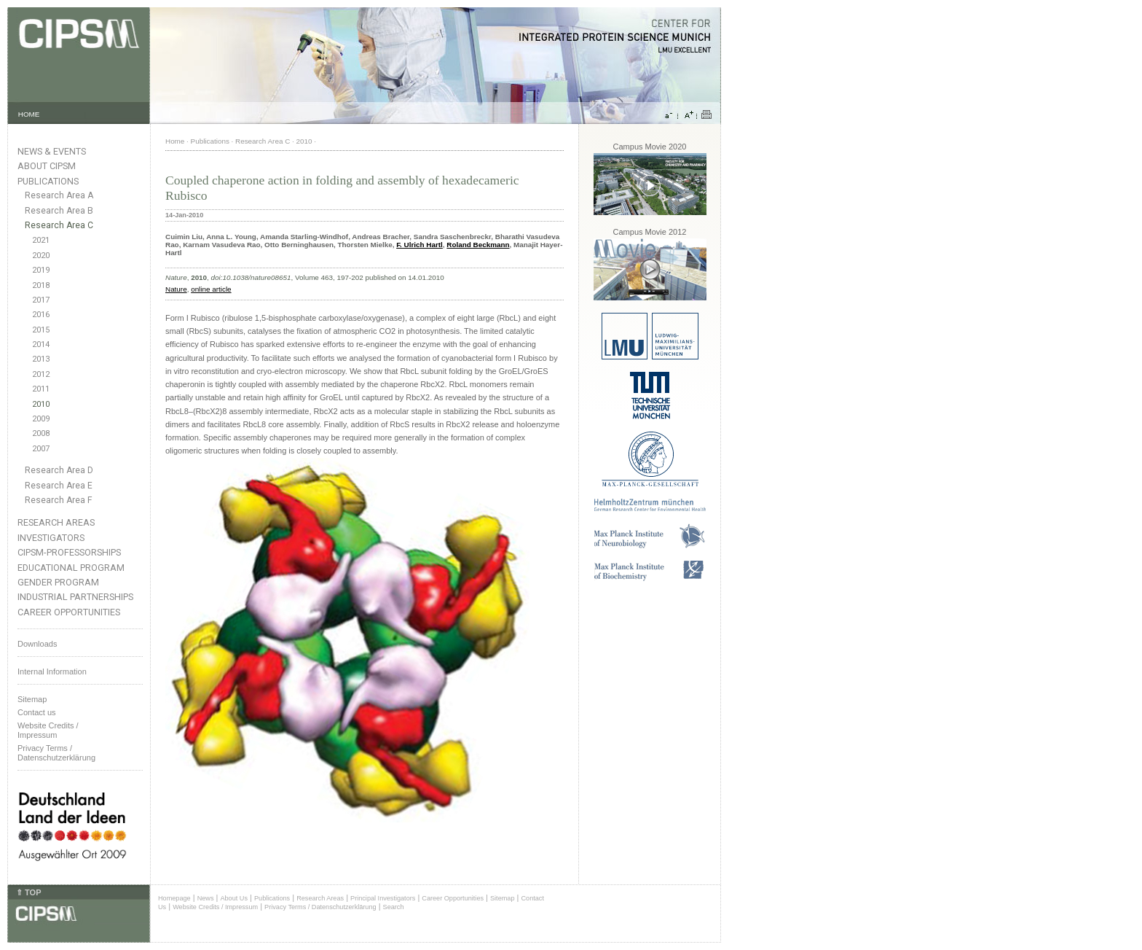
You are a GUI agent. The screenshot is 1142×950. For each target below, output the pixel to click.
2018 (41, 285)
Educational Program (71, 567)
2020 (41, 255)
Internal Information (52, 671)
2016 (41, 314)
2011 (41, 389)
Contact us (36, 712)
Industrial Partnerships (75, 596)
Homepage (174, 898)
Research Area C (59, 225)
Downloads (37, 643)
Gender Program (58, 582)
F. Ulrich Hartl (419, 245)
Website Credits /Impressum (48, 730)
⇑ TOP (28, 892)
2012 (41, 374)
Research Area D (59, 470)
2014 (41, 344)
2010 (41, 404)
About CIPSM (46, 165)
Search (393, 907)
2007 (41, 448)
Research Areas (56, 522)
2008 (41, 433)
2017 (41, 300)
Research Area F (58, 500)
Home (174, 141)
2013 (41, 359)
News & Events (51, 151)
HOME (29, 114)
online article (211, 289)
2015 (41, 330)
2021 (41, 240)
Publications (48, 181)
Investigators (50, 537)
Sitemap (32, 699)
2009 (41, 419)
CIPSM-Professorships (69, 552)
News (205, 898)
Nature (176, 289)
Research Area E (58, 485)
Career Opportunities (68, 612)
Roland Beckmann (477, 245)
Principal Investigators (382, 898)
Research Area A (59, 195)
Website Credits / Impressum (215, 907)
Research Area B (59, 211)
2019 (41, 270)
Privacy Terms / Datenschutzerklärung (56, 753)
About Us (234, 898)
